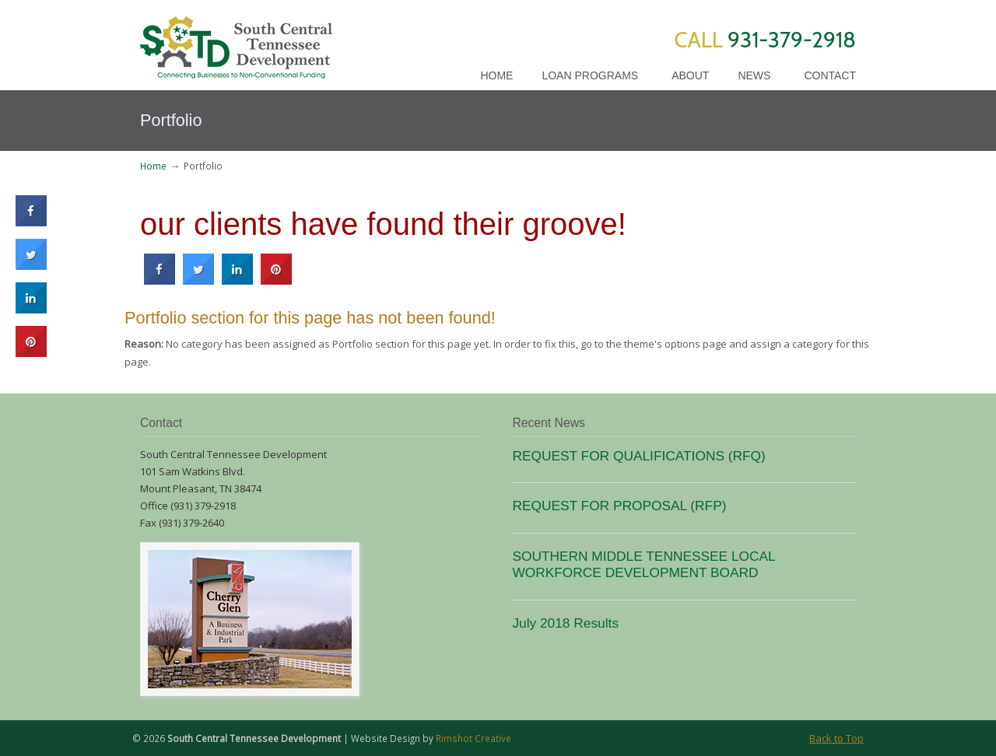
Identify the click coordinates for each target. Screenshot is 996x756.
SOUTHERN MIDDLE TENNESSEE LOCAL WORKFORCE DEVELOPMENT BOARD (643, 564)
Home (153, 165)
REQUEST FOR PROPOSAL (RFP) (619, 505)
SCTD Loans (236, 42)
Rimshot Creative (473, 738)
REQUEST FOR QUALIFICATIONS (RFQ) (638, 456)
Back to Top (836, 738)
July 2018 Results (565, 623)
